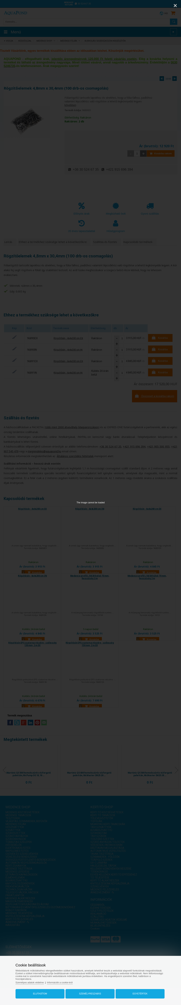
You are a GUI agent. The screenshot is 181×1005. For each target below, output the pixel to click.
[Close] (175, 5)
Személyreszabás (90, 992)
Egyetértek (138, 992)
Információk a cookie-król (63, 981)
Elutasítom (42, 992)
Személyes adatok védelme (33, 981)
